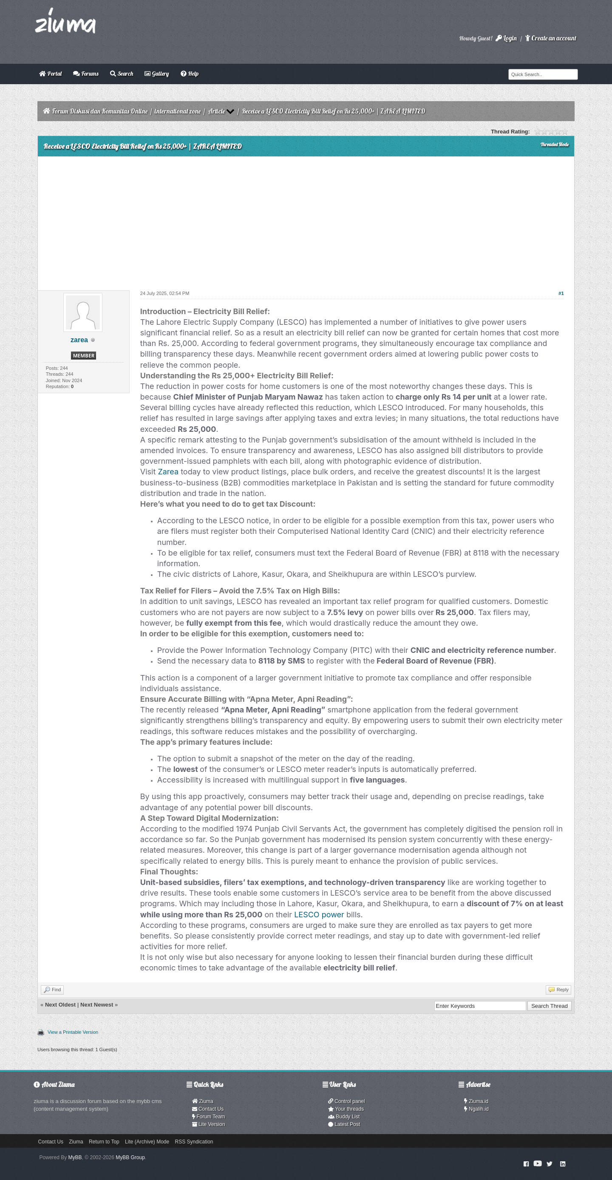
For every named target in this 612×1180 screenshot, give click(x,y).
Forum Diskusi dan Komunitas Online (99, 111)
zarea (79, 339)
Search (121, 73)
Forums (85, 73)
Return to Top (104, 1142)
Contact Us (208, 1109)
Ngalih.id (476, 1109)
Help (189, 73)
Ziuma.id (476, 1101)
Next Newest (96, 1004)
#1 (561, 293)
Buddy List (344, 1117)
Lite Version (208, 1124)
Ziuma (202, 1101)
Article (216, 111)
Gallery (156, 73)
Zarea (168, 471)
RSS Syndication (194, 1142)
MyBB (75, 1157)
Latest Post (344, 1124)
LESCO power (319, 914)
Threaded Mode (555, 145)
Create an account (550, 38)
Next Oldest (60, 1004)
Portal (50, 73)
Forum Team (208, 1117)
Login (506, 38)
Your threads (346, 1109)
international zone (178, 111)
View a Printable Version (73, 1032)
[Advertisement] (306, 220)
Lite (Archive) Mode (147, 1142)
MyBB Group (130, 1157)
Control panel (346, 1101)
